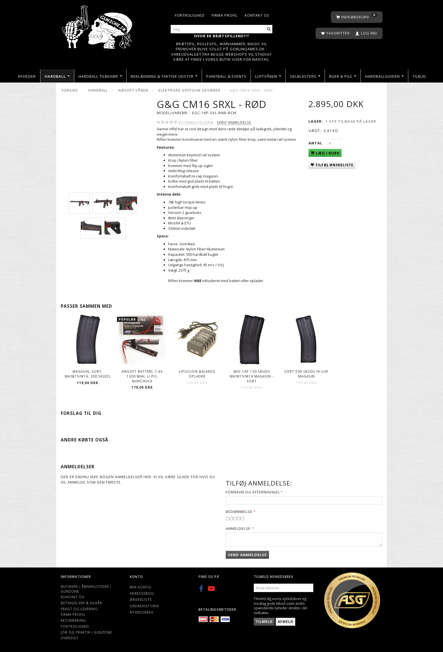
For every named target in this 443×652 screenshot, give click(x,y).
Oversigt (70, 638)
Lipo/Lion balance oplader (197, 373)
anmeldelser (195, 122)
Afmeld (285, 621)
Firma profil (225, 15)
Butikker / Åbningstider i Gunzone (86, 588)
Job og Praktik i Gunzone (86, 632)
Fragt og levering (79, 608)
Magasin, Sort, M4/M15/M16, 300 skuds (87, 373)
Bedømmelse (239, 511)
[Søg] (269, 29)
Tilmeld (264, 621)
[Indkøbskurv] (356, 17)
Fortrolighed (190, 15)
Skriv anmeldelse (234, 122)
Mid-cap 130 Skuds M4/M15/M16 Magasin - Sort (251, 376)
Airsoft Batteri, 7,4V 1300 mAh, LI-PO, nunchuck (142, 376)
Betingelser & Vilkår (81, 603)
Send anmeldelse (247, 554)
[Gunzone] (97, 25)
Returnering (73, 620)
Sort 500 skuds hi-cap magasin (306, 373)
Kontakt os (257, 15)
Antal (316, 143)
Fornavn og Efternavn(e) (252, 492)
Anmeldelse (238, 528)
